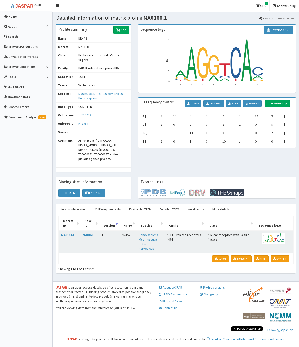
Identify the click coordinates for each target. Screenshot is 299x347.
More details (221, 209)
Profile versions (212, 287)
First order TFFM (140, 209)
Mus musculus (88, 94)
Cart (262, 5)
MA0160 (88, 235)
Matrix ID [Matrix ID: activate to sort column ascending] (68, 223)
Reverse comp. (277, 103)
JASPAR (193, 103)
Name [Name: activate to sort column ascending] (127, 225)
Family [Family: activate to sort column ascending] (173, 225)
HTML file (69, 193)
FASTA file (93, 193)
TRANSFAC (213, 103)
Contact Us (168, 308)
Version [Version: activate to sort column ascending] (109, 225)
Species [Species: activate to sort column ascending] (146, 225)
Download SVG (278, 30)
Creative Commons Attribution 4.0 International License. (246, 339)
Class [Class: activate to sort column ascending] (213, 225)
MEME (233, 103)
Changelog (209, 294)
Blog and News (170, 301)
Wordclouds (196, 209)
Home (264, 18)
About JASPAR (170, 287)
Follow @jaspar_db (280, 330)
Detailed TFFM (169, 209)
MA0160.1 (67, 235)
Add (121, 30)
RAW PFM (252, 103)
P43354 (83, 124)
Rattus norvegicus (110, 94)
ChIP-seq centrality (108, 209)
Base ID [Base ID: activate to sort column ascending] (88, 223)
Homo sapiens (88, 98)
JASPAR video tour (173, 294)
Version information (73, 209)
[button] (57, 6)
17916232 (84, 115)
